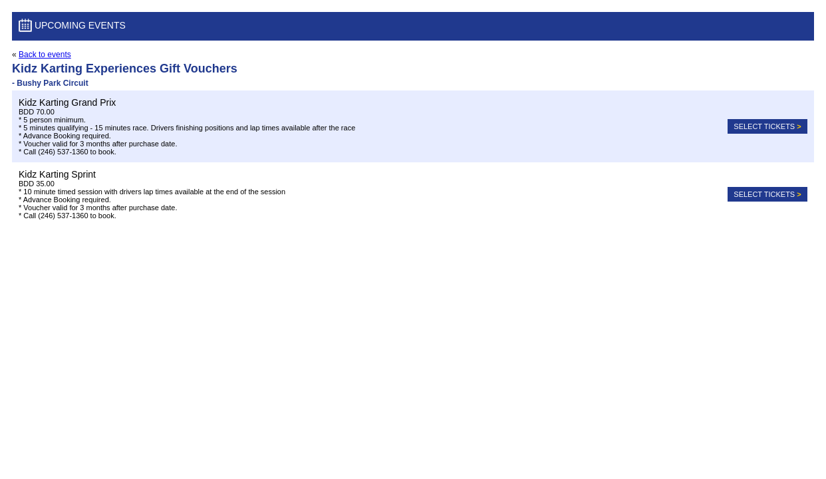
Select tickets (767, 126)
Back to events (45, 54)
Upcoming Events (72, 26)
